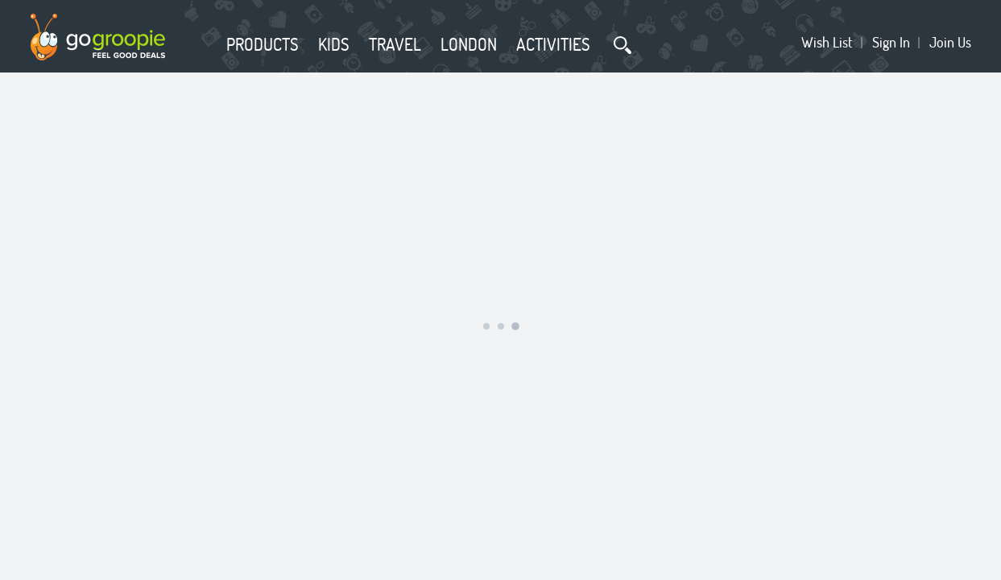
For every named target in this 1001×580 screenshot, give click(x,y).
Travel (395, 44)
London (469, 44)
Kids (334, 44)
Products (262, 44)
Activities (553, 44)
